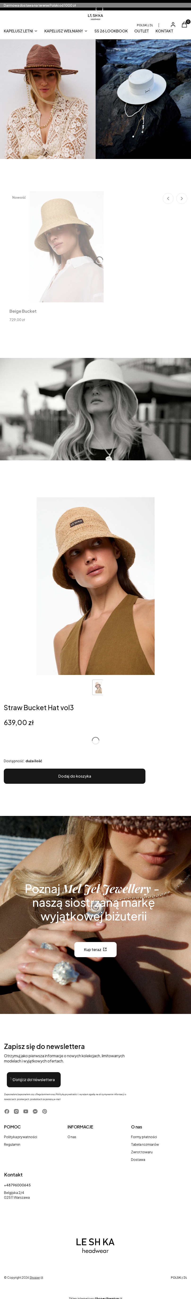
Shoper (35, 1277)
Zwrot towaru (142, 1152)
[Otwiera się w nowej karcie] (7, 1111)
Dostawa (138, 1159)
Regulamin (12, 1144)
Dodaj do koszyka (74, 776)
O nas (72, 1137)
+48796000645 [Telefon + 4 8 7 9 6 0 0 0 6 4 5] (17, 1185)
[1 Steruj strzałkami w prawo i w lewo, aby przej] (96, 586)
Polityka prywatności (20, 1137)
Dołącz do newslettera (34, 1079)
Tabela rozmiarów (145, 1144)
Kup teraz (92, 949)
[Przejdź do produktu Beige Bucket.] (67, 246)
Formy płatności (144, 1137)
